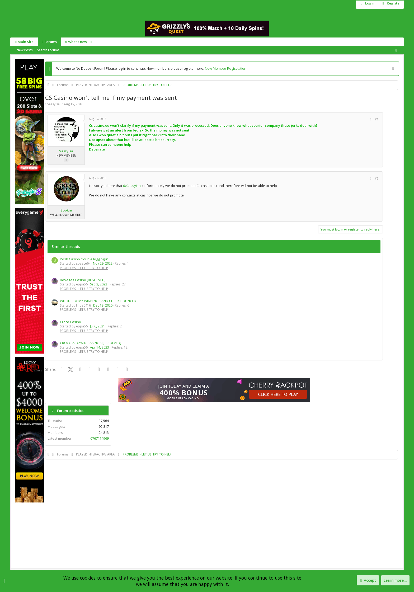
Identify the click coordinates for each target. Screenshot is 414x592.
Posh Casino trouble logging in (84, 259)
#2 (322, 178)
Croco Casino (70, 322)
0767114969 (384, 127)
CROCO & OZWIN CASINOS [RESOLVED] (90, 342)
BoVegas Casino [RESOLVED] (83, 280)
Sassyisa (53, 104)
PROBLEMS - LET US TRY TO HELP (84, 268)
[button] (90, 41)
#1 (322, 119)
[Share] (316, 119)
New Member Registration (225, 68)
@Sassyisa (132, 185)
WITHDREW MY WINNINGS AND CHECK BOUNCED (98, 300)
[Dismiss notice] (392, 69)
